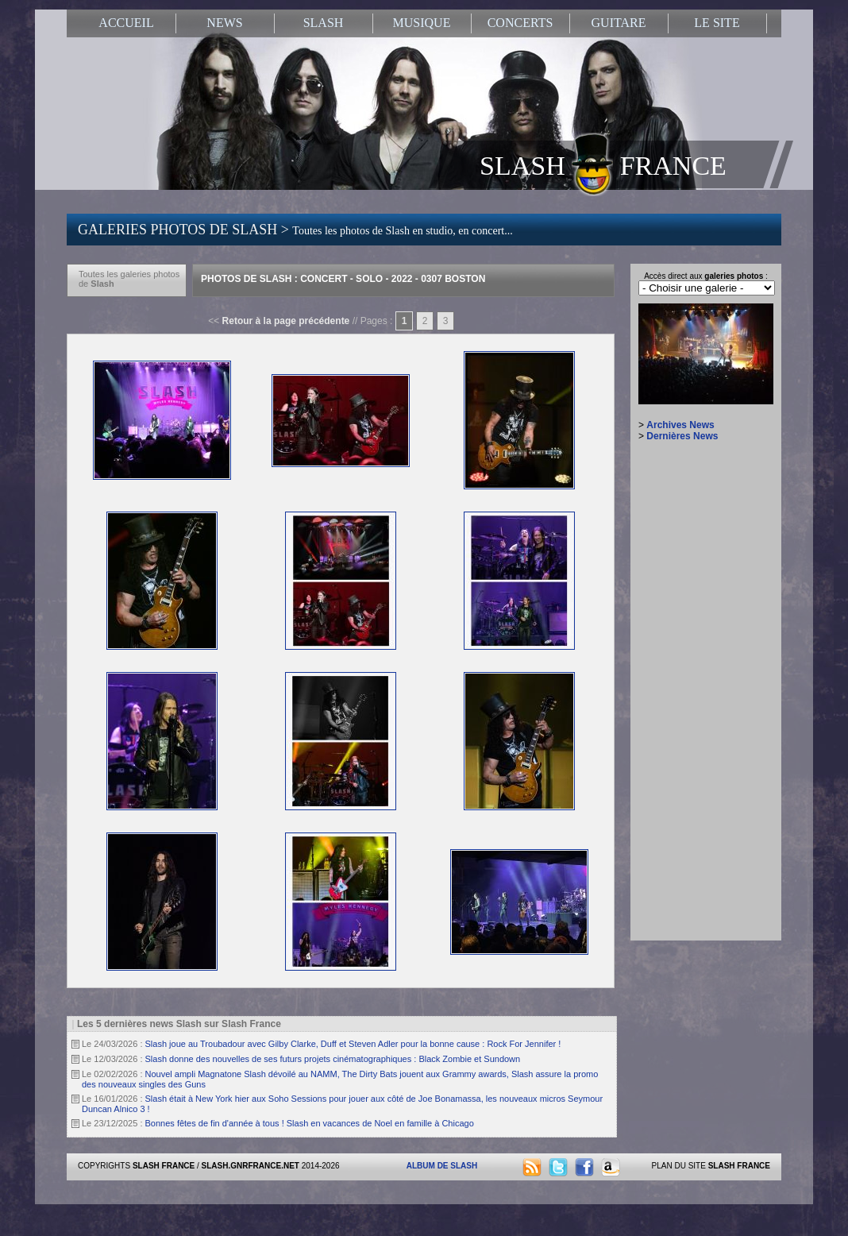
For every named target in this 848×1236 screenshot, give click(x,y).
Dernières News (682, 436)
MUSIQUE (422, 22)
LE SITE (716, 22)
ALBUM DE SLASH (442, 1165)
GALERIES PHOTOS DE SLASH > (295, 230)
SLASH (323, 22)
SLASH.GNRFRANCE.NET (250, 1165)
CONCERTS (520, 22)
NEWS (224, 22)
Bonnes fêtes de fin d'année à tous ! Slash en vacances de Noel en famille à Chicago (309, 1123)
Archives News (680, 425)
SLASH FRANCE (603, 164)
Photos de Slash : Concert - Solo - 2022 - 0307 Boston (343, 278)
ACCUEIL (125, 22)
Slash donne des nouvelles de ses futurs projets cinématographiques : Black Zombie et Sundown (333, 1059)
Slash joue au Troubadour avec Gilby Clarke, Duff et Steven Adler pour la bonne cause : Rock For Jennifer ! (353, 1044)
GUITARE (619, 22)
